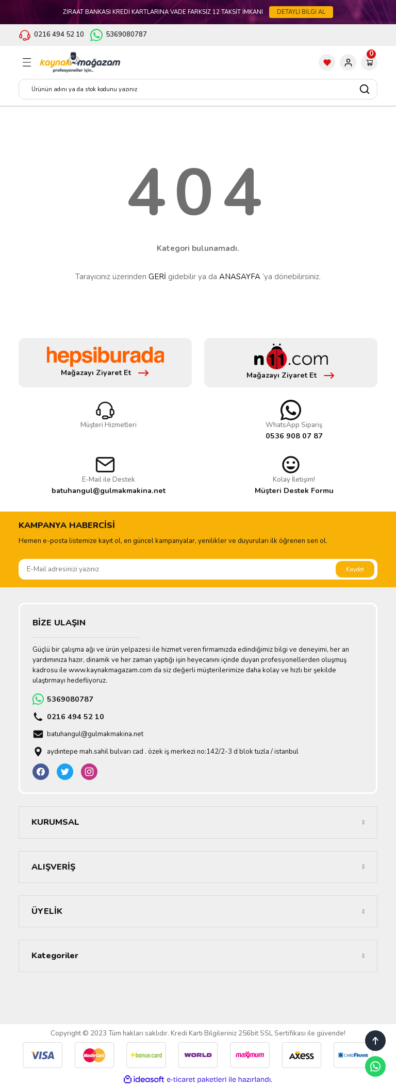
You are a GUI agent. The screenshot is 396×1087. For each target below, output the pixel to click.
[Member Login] (348, 62)
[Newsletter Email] (198, 569)
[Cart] (369, 62)
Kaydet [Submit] (355, 569)
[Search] (198, 89)
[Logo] (80, 62)
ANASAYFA (239, 276)
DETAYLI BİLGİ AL (301, 12)
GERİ (157, 276)
